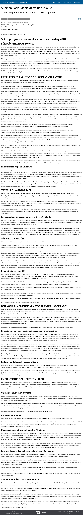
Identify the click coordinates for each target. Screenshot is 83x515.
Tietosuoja (68, 513)
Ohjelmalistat (67, 2)
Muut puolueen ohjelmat (14, 19)
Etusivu (53, 2)
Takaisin (4, 19)
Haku (59, 2)
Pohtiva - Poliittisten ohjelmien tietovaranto (14, 2)
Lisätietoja (77, 2)
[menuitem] (52, 2)
